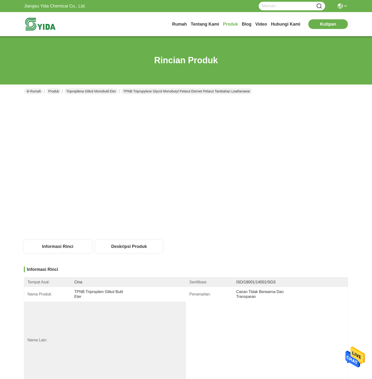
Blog (246, 24)
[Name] (319, 6)
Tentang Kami (205, 24)
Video (261, 24)
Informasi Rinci (57, 246)
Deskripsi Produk (129, 246)
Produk (230, 24)
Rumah (179, 24)
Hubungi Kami (285, 24)
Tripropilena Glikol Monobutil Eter (91, 91)
